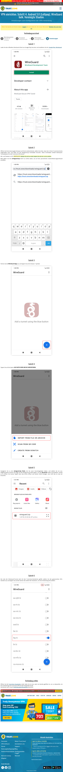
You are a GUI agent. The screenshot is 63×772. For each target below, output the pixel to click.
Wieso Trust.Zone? (20, 741)
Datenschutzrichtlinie (7, 751)
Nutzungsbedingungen (8, 749)
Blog (16, 749)
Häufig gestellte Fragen (19, 752)
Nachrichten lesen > (37, 759)
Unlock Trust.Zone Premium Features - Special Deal (46, 753)
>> (53, 1)
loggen (24, 27)
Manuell (17, 756)
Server (3, 746)
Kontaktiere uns (20, 744)
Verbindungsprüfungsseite (20, 687)
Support (17, 746)
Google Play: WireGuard (55, 47)
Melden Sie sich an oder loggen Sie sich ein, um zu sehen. (36, 156)
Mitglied (3, 758)
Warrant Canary (6, 756)
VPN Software (5, 744)
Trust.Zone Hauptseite (15, 684)
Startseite (4, 741)
